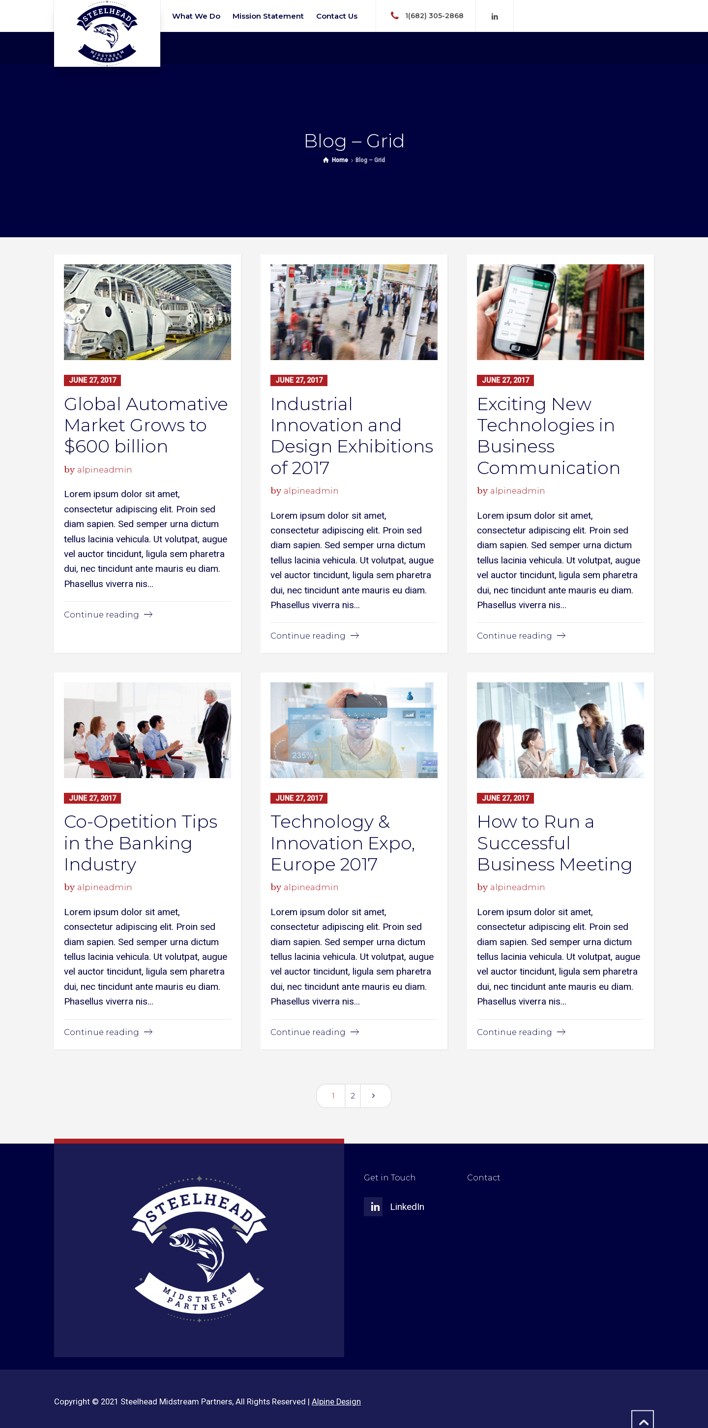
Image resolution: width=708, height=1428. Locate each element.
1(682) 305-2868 (434, 15)
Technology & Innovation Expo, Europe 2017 (342, 842)
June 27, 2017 (92, 380)
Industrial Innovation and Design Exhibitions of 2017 (351, 435)
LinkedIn (407, 1206)
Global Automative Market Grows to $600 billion (146, 424)
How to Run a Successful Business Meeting (555, 842)
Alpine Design (336, 1401)
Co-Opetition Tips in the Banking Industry (140, 842)
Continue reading (101, 614)
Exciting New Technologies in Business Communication (548, 435)
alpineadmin (104, 469)
